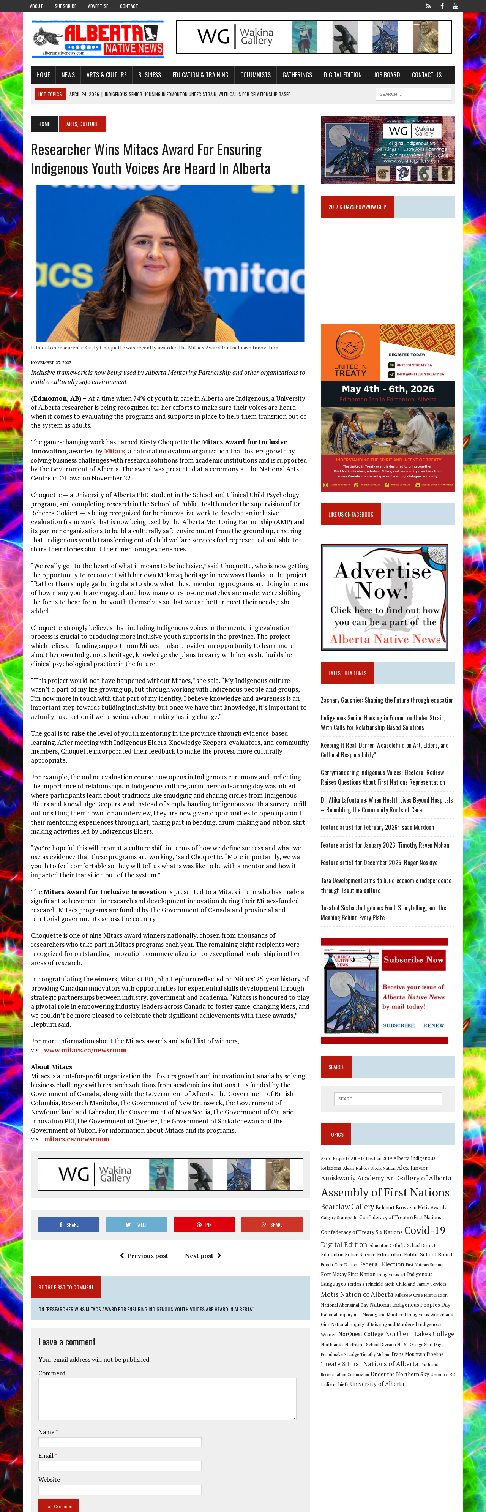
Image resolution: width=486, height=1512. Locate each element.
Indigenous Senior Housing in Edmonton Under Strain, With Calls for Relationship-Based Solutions (391, 733)
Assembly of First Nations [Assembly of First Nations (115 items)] (387, 1204)
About (36, 6)
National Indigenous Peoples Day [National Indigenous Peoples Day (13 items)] (394, 1317)
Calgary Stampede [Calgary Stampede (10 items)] (341, 1229)
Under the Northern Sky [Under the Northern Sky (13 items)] (402, 1386)
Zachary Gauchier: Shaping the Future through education (389, 710)
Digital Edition (336, 76)
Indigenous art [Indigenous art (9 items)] (382, 1286)
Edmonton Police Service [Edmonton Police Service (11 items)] (350, 1266)
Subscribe (65, 6)
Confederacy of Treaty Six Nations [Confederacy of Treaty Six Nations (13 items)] (364, 1243)
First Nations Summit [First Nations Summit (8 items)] (427, 1276)
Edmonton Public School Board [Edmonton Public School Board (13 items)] (416, 1266)
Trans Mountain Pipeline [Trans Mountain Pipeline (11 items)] (419, 1366)
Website (43, 1450)
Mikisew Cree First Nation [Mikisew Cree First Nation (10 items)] (404, 1308)
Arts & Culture (100, 76)
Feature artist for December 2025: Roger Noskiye (381, 873)
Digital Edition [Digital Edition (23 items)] (346, 1255)
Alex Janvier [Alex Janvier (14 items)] (392, 1179)
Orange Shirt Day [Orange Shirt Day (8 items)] (427, 1357)
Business (143, 76)
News (61, 76)
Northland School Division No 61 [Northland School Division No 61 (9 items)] (378, 1357)
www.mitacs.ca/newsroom (79, 1028)
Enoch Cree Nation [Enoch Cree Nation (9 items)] (341, 1276)
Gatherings (291, 76)
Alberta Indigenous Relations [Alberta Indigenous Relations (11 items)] (427, 1169)
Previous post (141, 1226)
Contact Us (420, 76)
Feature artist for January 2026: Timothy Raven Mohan (387, 855)
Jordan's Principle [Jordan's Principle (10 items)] (341, 1297)
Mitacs (108, 456)
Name (40, 1402)
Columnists (249, 76)
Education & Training (194, 76)
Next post (201, 1226)
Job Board (380, 76)
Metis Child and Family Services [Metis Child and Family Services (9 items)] (391, 1297)
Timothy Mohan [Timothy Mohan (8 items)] (377, 1367)
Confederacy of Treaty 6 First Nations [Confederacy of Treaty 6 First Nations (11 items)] (402, 1229)
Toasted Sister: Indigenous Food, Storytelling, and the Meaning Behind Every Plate (385, 923)
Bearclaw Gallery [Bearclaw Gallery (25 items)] (349, 1218)
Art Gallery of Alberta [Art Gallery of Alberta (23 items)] (384, 1189)
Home (36, 76)
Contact (129, 6)
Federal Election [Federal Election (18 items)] (384, 1276)
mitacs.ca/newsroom (277, 1108)
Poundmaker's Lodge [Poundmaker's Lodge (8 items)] (342, 1367)
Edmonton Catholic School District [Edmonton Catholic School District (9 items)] (404, 1256)
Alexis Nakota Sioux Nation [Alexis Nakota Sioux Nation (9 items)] (349, 1180)
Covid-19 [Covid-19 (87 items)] (427, 1242)
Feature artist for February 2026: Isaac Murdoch (380, 837)
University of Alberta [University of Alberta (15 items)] (379, 1396)
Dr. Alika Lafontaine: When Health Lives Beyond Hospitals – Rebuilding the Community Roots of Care (392, 815)
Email (40, 1426)
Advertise (98, 6)
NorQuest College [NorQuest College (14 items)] (345, 1347)
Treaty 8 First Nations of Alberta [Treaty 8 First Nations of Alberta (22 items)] (372, 1376)
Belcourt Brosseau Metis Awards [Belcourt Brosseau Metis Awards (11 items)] (413, 1219)
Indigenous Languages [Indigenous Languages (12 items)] (424, 1286)
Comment (45, 1344)
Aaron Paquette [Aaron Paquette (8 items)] (337, 1169)
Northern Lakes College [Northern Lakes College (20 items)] (404, 1346)
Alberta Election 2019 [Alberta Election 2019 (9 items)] (373, 1169)
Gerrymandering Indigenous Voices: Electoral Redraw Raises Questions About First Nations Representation (385, 788)
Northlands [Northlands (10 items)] (334, 1357)
